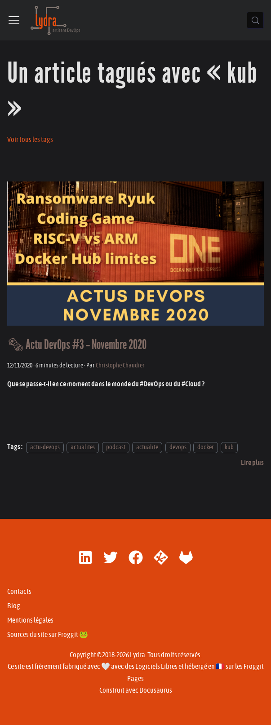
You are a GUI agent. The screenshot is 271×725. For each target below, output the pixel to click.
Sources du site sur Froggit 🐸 (47, 634)
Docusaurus (155, 690)
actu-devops (45, 447)
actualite (147, 447)
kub (229, 447)
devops (178, 447)
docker (205, 447)
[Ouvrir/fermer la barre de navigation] (14, 20)
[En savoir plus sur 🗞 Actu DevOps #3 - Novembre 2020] (252, 462)
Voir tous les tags (30, 139)
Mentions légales (30, 620)
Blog (13, 606)
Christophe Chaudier (120, 365)
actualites (83, 447)
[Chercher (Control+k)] (255, 20)
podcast (115, 447)
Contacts (19, 591)
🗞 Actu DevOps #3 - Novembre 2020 (77, 345)
